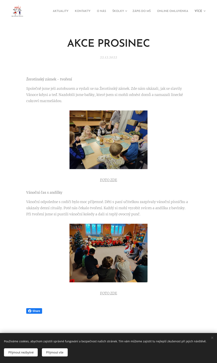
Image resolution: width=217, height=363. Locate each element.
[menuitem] (89, 11)
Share (34, 311)
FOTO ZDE (108, 180)
